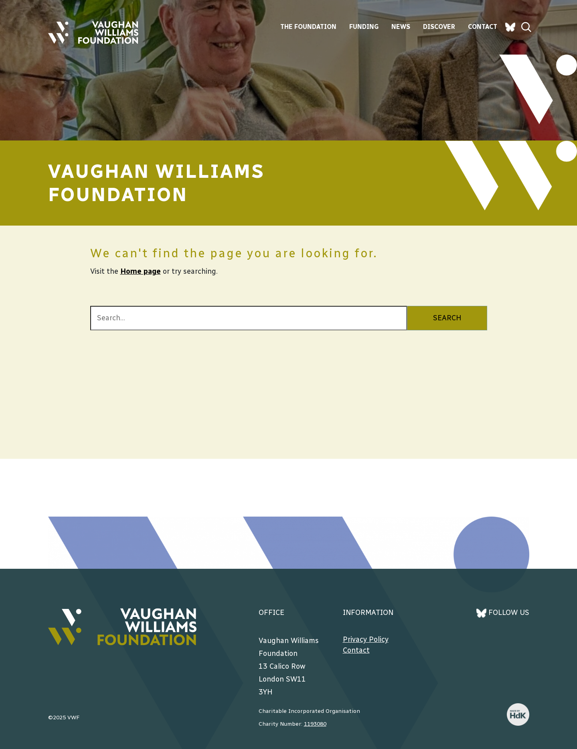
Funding (364, 27)
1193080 (315, 724)
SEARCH (447, 317)
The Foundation (308, 27)
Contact (482, 27)
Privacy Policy (366, 639)
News (400, 27)
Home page (140, 271)
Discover (439, 27)
